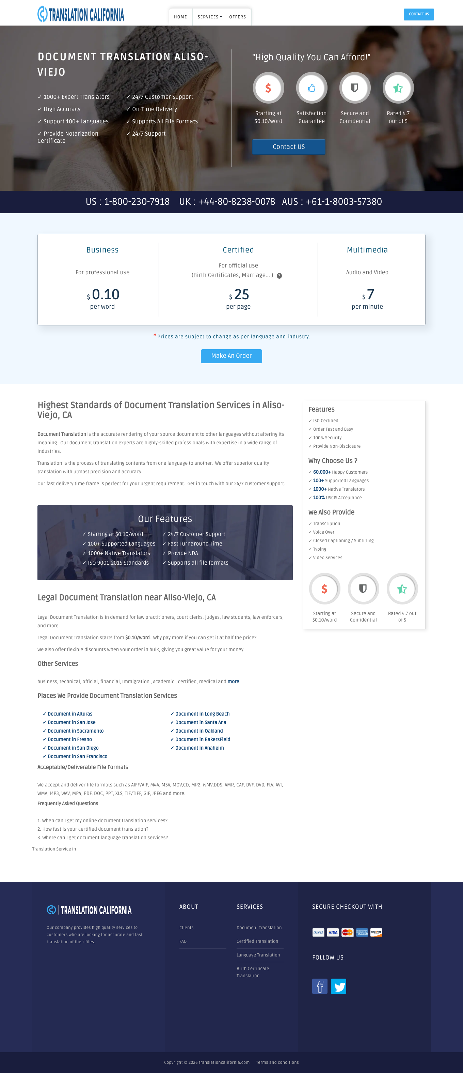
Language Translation (258, 955)
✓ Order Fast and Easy (330, 429)
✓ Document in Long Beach (199, 714)
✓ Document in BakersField (200, 740)
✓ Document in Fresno (67, 740)
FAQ (183, 941)
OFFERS (237, 17)
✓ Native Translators (336, 489)
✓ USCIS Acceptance (335, 498)
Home (180, 17)
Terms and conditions (277, 1062)
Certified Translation (257, 941)
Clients (186, 928)
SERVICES (208, 17)
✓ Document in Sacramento (73, 731)
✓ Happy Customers (338, 472)
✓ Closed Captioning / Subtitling (341, 540)
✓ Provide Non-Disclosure (334, 446)
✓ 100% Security (324, 438)
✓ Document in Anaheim (197, 748)
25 (238, 301)
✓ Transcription (324, 523)
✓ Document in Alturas (67, 714)
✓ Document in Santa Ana (198, 723)
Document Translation (259, 928)
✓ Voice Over (321, 532)
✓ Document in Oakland (196, 731)
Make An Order (231, 356)
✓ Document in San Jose (69, 723)
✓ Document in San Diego (70, 748)
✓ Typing (317, 549)
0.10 (102, 301)
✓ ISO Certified (323, 421)
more (233, 682)
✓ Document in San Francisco (75, 757)
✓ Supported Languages (338, 481)
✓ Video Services (325, 558)
